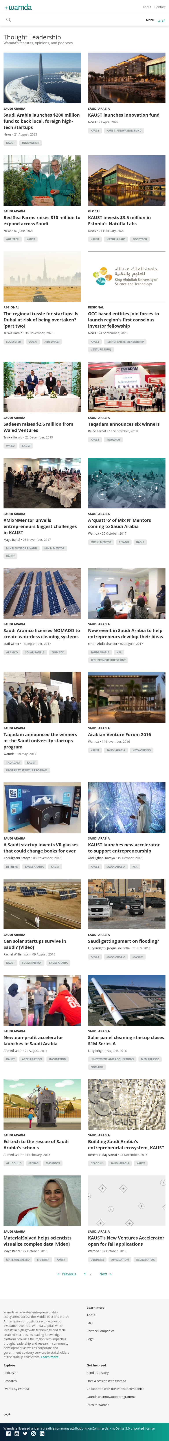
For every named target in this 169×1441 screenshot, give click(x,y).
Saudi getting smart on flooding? (123, 941)
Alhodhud (14, 1163)
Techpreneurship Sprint (108, 660)
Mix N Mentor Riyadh (21, 548)
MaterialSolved (18, 1259)
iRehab (34, 1163)
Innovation (30, 143)
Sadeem (137, 957)
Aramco (12, 652)
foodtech (140, 239)
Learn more (50, 1357)
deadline (97, 1259)
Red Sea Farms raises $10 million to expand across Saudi (42, 220)
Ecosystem (14, 342)
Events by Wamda (16, 1389)
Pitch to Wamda (98, 1405)
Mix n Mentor (54, 548)
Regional (11, 307)
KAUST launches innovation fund (124, 115)
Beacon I (97, 1163)
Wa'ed (10, 446)
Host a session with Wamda (106, 1381)
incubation (57, 1059)
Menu (150, 20)
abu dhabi (51, 342)
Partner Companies (100, 1331)
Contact (159, 7)
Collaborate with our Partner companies (115, 1389)
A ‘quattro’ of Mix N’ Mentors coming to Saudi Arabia (119, 523)
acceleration (32, 1059)
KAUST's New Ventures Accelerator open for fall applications (126, 1241)
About (147, 7)
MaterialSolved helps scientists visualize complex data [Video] (38, 1241)
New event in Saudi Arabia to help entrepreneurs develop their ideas (125, 633)
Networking (141, 750)
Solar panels (34, 652)
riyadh (124, 542)
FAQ (90, 1323)
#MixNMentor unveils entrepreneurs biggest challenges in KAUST (40, 526)
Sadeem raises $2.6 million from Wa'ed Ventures (38, 427)
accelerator (145, 1259)
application (120, 1259)
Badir (140, 542)
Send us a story (97, 1373)
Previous (69, 1274)
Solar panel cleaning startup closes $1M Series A (126, 1040)
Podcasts (10, 1373)
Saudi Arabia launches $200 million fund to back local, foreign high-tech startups (42, 121)
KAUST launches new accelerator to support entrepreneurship (124, 848)
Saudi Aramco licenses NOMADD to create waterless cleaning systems (42, 633)
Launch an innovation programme (111, 1397)
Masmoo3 (53, 1163)
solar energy (32, 963)
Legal (90, 1339)
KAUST (10, 143)
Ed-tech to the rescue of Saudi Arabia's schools (36, 1144)
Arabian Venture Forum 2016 (119, 734)
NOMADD (58, 652)
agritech (12, 239)
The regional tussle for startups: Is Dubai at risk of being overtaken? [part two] (41, 320)
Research (10, 1381)
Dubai (33, 342)
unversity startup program (26, 770)
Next (103, 1274)
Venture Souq (101, 349)
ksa (119, 652)
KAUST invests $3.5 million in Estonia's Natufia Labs (119, 220)
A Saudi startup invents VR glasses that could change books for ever (41, 848)
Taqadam (113, 440)
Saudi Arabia (14, 108)
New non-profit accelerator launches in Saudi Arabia (33, 1040)
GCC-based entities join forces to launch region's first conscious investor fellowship (123, 320)
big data (43, 1259)
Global (94, 211)
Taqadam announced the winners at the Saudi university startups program (40, 741)
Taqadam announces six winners (124, 424)
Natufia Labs (116, 239)
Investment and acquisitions (112, 1059)
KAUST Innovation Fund (124, 130)
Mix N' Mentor (101, 542)
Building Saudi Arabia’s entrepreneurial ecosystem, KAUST (126, 1144)
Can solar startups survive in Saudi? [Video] (35, 944)
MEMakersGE (150, 1059)
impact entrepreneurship (125, 342)
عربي (161, 20)
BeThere (12, 867)
